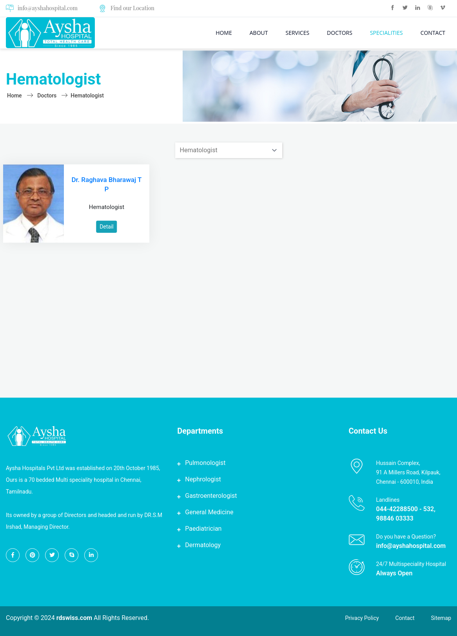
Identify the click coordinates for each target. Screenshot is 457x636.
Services (297, 32)
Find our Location (132, 8)
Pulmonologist (205, 463)
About (259, 32)
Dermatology (203, 545)
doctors (46, 95)
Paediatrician (203, 528)
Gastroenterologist (211, 495)
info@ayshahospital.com (42, 8)
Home (224, 32)
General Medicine (209, 512)
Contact (433, 32)
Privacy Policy (362, 618)
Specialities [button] (386, 32)
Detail (107, 226)
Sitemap (441, 618)
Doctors (339, 32)
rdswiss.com (74, 618)
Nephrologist (203, 479)
